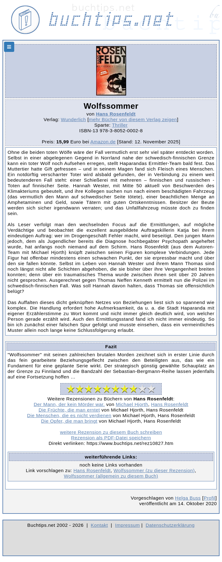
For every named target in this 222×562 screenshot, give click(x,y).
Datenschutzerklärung (170, 525)
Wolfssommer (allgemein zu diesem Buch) (111, 476)
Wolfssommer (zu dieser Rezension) (153, 470)
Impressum (127, 525)
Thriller (120, 125)
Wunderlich (73, 119)
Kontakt (99, 525)
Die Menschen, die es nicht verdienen (69, 415)
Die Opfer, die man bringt (69, 421)
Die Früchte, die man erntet (69, 409)
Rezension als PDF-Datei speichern (111, 437)
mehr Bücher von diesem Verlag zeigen (133, 119)
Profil (210, 498)
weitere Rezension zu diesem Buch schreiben (111, 432)
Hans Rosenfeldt (115, 113)
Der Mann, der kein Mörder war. (69, 404)
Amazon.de (103, 141)
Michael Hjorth (132, 404)
